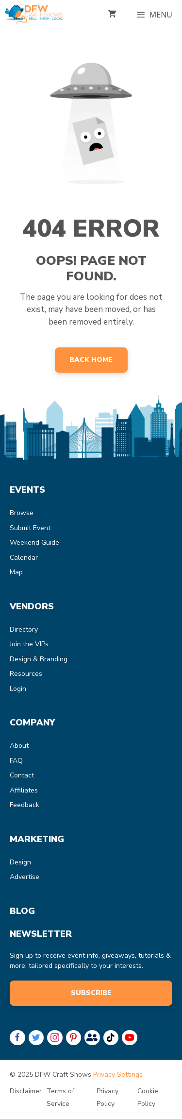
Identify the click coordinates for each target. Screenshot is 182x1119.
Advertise (24, 876)
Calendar (24, 557)
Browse (21, 512)
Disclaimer (26, 1091)
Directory (24, 629)
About (19, 745)
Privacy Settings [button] (118, 1074)
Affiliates (24, 790)
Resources (26, 673)
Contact (22, 775)
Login (18, 688)
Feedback (24, 804)
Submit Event (30, 528)
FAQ (16, 760)
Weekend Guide (34, 542)
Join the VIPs (29, 644)
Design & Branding (38, 659)
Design (20, 862)
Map (16, 572)
